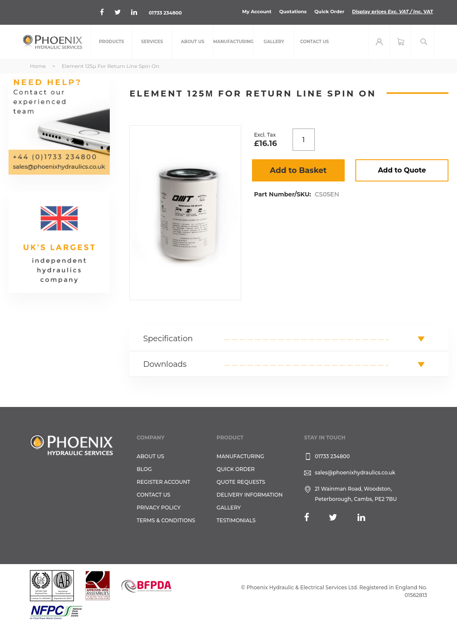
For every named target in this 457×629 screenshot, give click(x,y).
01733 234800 (165, 13)
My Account (257, 12)
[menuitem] (111, 42)
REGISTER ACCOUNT (163, 482)
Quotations (293, 12)
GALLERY (229, 507)
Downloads (165, 364)
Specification (168, 338)
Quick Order (329, 12)
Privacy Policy (159, 507)
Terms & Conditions (166, 520)
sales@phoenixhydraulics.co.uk (355, 472)
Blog (144, 469)
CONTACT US (153, 494)
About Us (150, 456)
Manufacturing (240, 456)
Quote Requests (241, 482)
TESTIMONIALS (236, 520)
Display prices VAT (392, 12)
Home (38, 66)
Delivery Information (250, 494)
